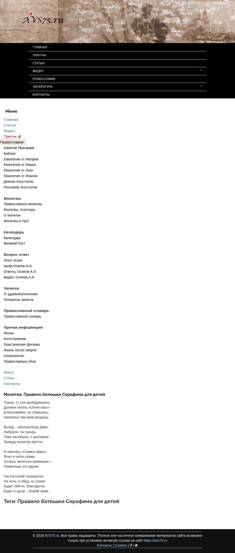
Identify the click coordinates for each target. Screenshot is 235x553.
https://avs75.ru (155, 540)
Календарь (12, 238)
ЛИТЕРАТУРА (117, 86)
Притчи (13, 136)
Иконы (9, 333)
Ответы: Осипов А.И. (20, 272)
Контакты (12, 384)
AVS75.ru (52, 536)
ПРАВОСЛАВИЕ (44, 79)
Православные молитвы (23, 204)
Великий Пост (15, 243)
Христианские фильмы (22, 344)
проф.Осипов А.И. (18, 266)
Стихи (9, 378)
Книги (9, 372)
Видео (9, 131)
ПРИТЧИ (39, 55)
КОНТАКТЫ (41, 94)
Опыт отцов (13, 260)
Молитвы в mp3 (16, 221)
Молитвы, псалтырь (19, 210)
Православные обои (20, 361)
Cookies (121, 545)
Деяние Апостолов (18, 182)
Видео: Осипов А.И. (19, 277)
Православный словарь (22, 316)
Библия (10, 153)
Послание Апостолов (20, 187)
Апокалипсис (14, 356)
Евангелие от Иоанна (20, 176)
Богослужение (15, 339)
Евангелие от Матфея (21, 159)
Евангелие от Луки (18, 170)
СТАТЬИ (38, 63)
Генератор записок (18, 300)
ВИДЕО (117, 71)
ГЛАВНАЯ (40, 47)
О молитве (12, 215)
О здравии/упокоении (21, 294)
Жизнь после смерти (20, 350)
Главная (11, 119)
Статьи (10, 125)
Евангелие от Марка (20, 165)
